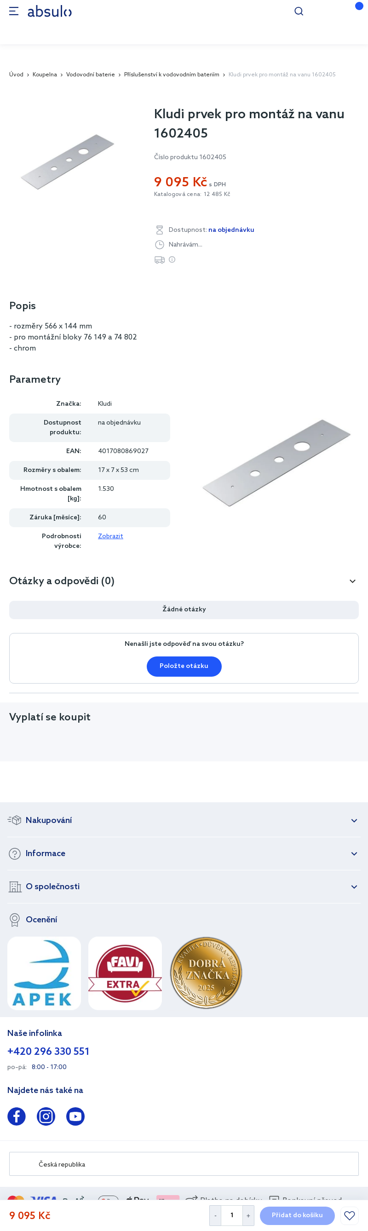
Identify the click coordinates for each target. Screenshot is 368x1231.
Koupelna (45, 75)
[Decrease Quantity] (215, 1215)
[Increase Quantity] (248, 1215)
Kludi (105, 404)
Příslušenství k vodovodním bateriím (171, 75)
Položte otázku (184, 666)
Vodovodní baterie (90, 75)
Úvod (16, 75)
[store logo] (50, 11)
